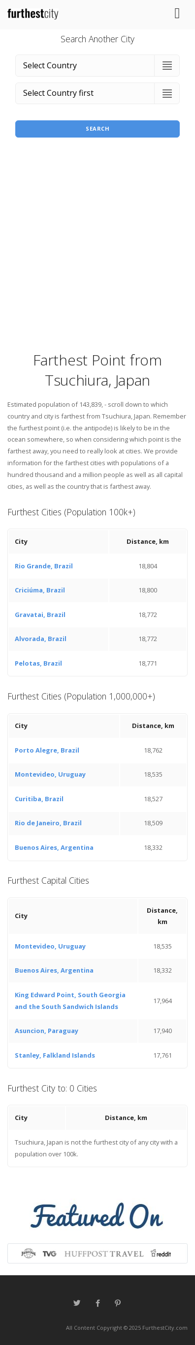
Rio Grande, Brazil (44, 565)
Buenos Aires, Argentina (54, 847)
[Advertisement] (97, 247)
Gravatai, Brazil (40, 614)
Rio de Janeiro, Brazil (48, 822)
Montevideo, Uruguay (50, 774)
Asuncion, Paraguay (46, 1030)
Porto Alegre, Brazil (47, 750)
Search (97, 128)
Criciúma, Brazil (40, 590)
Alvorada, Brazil (40, 638)
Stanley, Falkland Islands (55, 1055)
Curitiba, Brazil (39, 798)
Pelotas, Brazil (38, 663)
